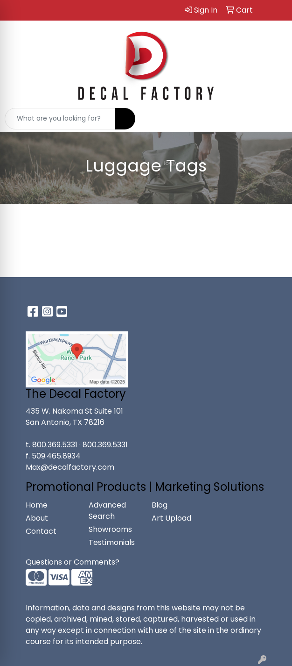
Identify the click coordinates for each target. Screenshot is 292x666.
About (37, 518)
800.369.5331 (54, 444)
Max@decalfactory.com (70, 467)
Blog (159, 505)
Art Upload (171, 518)
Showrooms (110, 529)
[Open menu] (273, 118)
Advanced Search (107, 511)
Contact (41, 531)
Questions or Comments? (72, 562)
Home (37, 505)
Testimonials (112, 542)
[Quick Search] (60, 118)
